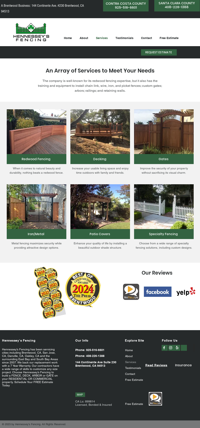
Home (129, 350)
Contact (130, 373)
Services (130, 362)
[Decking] (100, 159)
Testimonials (133, 368)
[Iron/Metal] (36, 234)
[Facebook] (164, 348)
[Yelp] (177, 348)
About (129, 356)
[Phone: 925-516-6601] (91, 350)
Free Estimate (134, 379)
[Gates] (164, 159)
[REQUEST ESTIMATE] (159, 52)
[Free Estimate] (135, 404)
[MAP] (80, 394)
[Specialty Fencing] (164, 234)
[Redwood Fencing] (36, 159)
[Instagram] (171, 348)
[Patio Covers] (100, 234)
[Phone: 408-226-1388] (91, 356)
